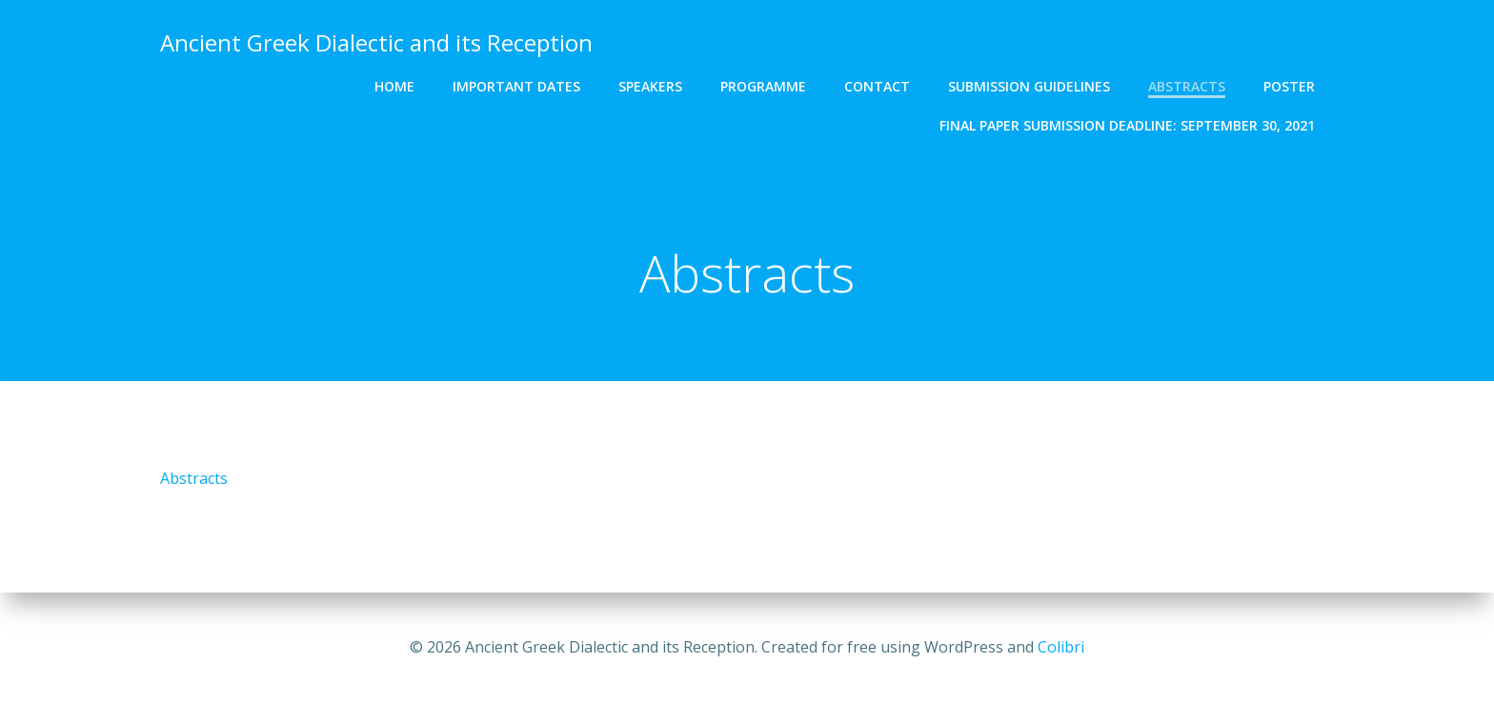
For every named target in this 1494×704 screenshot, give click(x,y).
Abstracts (1186, 86)
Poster (1289, 86)
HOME (394, 86)
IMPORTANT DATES (516, 86)
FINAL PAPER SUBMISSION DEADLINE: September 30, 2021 (1127, 125)
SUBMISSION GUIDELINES (1029, 86)
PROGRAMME (763, 86)
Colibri (1061, 646)
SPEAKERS (650, 86)
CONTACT (877, 86)
